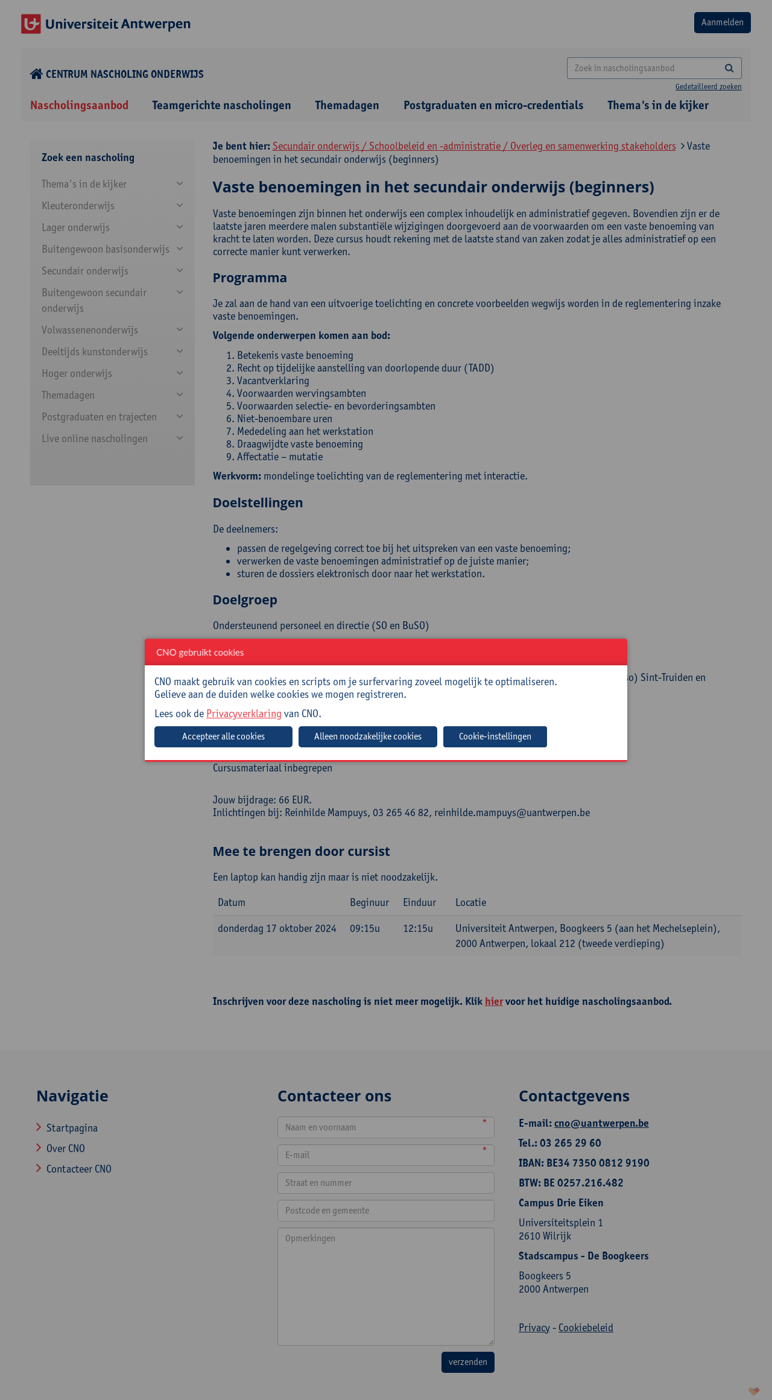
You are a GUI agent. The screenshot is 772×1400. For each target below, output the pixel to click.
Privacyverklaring (244, 713)
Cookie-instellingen (495, 736)
